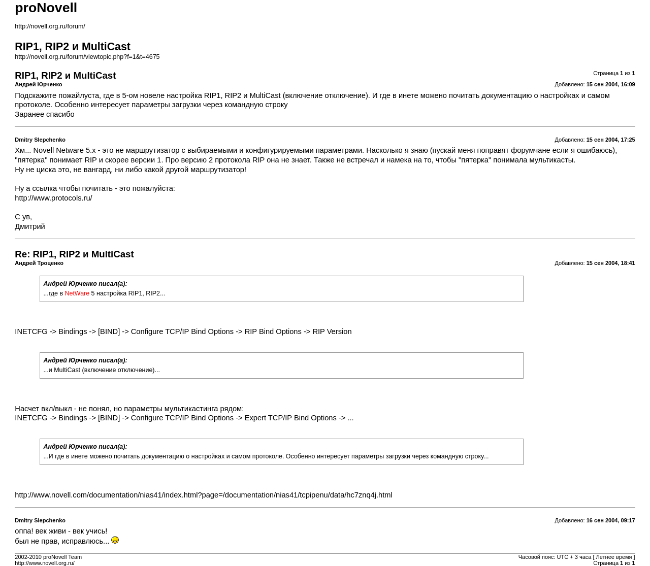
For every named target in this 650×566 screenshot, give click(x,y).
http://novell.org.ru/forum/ (50, 26)
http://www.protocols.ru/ (53, 198)
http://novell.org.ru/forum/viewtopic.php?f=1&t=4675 (87, 56)
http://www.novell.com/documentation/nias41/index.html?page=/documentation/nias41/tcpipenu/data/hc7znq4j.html (203, 495)
